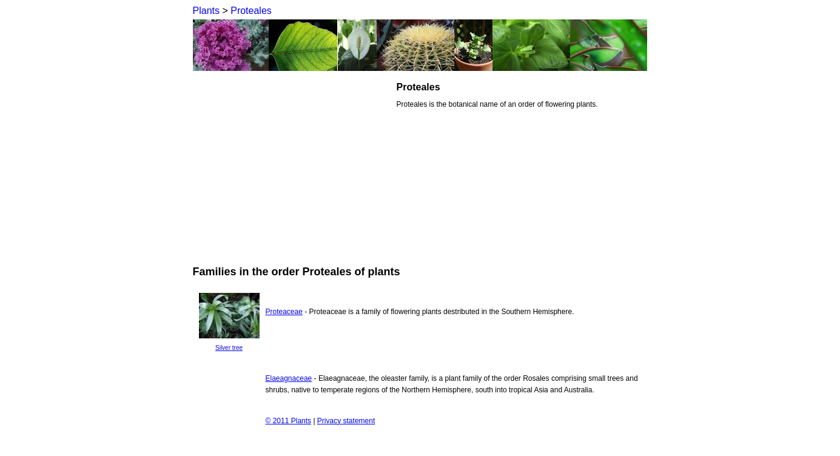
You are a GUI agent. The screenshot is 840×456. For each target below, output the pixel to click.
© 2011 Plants (289, 421)
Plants (206, 10)
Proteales (251, 10)
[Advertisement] (295, 166)
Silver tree (229, 347)
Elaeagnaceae (289, 378)
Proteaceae (284, 311)
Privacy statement (346, 421)
